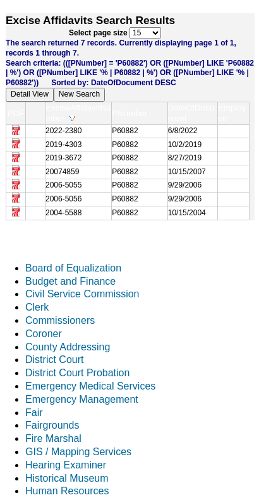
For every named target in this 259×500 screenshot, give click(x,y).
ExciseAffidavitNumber (78, 113)
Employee (232, 113)
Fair (34, 412)
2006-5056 (63, 198)
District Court (54, 359)
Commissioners (60, 320)
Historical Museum (67, 478)
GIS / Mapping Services (78, 451)
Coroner (43, 333)
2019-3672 (63, 157)
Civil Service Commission (82, 294)
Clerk (37, 307)
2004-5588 (63, 212)
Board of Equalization (73, 268)
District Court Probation (77, 372)
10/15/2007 (187, 171)
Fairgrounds (52, 425)
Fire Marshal (53, 438)
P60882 (125, 130)
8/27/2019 (185, 157)
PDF (16, 113)
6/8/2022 (183, 130)
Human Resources (67, 490)
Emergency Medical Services (90, 386)
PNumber (132, 113)
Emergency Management (81, 399)
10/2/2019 (185, 144)
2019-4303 (63, 144)
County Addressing (67, 347)
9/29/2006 (185, 185)
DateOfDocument (191, 113)
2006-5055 (63, 185)
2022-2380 (63, 130)
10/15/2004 (187, 212)
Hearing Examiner (65, 465)
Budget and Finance (70, 281)
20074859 (62, 171)
